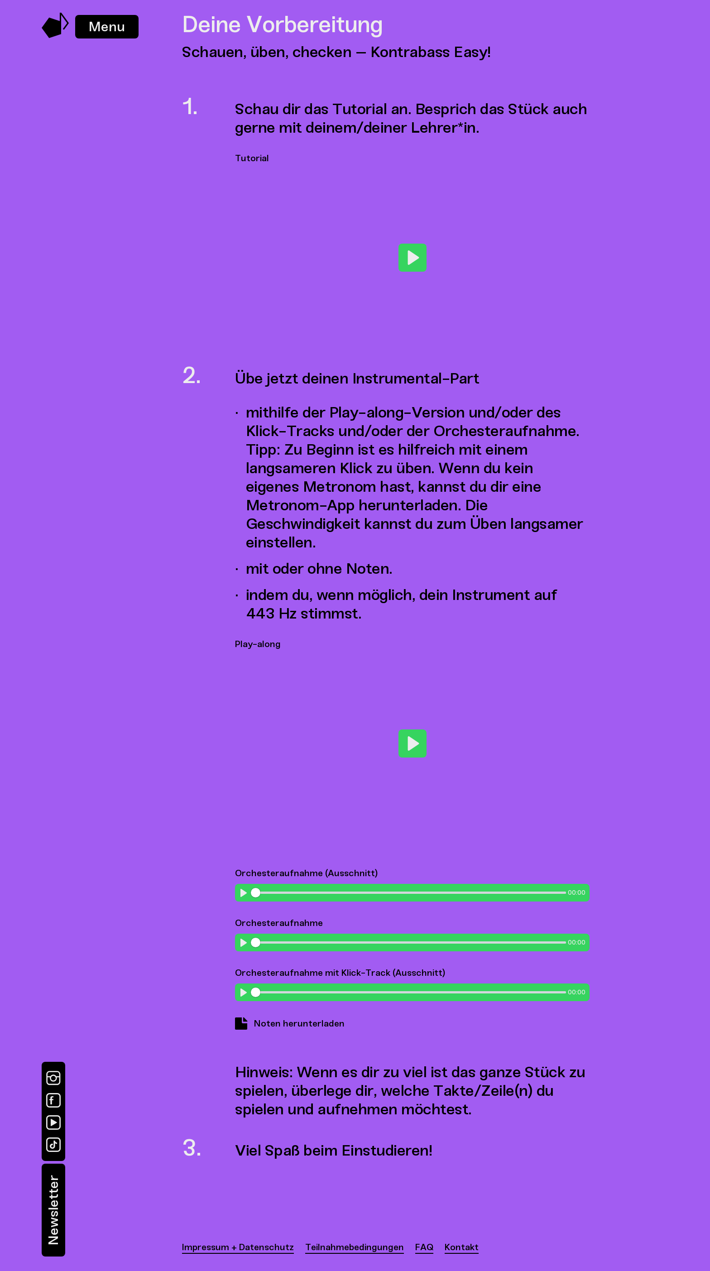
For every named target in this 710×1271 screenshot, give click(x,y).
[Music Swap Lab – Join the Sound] (55, 35)
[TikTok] (53, 1144)
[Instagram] (53, 1078)
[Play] (412, 258)
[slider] (408, 893)
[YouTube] (53, 1122)
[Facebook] (53, 1100)
